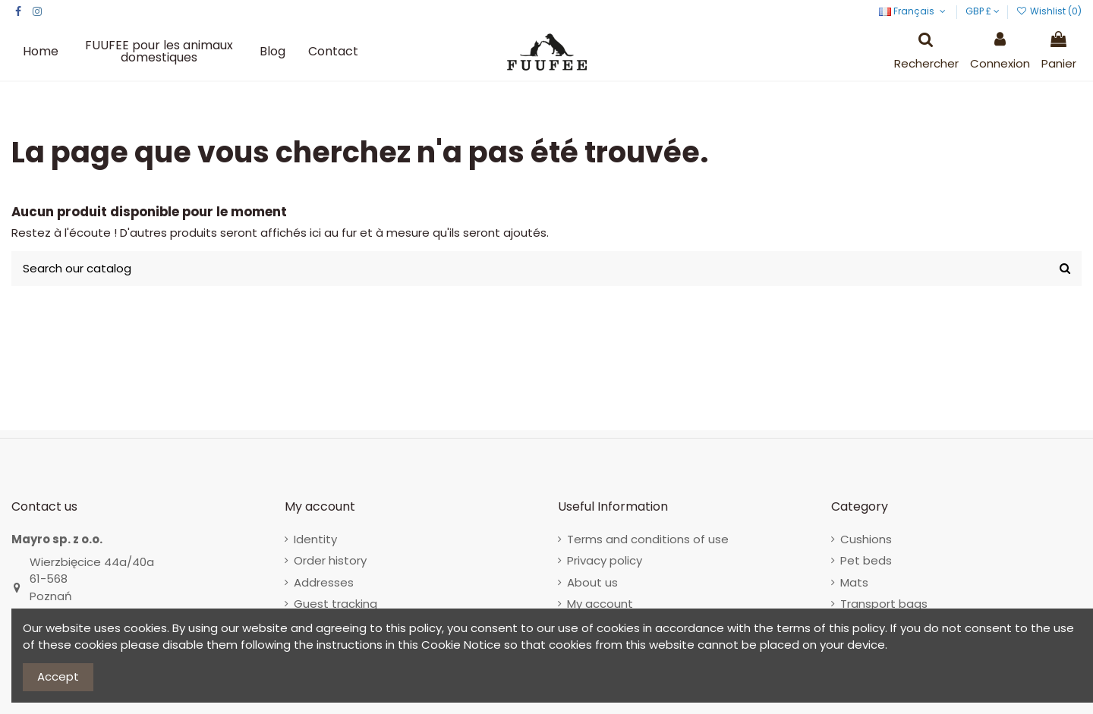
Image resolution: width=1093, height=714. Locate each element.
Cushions (866, 539)
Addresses (324, 582)
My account (600, 604)
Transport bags (884, 604)
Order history (330, 560)
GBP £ (982, 11)
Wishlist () (1049, 11)
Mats (854, 582)
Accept (58, 676)
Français (913, 11)
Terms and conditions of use (648, 539)
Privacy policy (604, 560)
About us (592, 582)
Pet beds (866, 560)
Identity (315, 539)
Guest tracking (335, 604)
